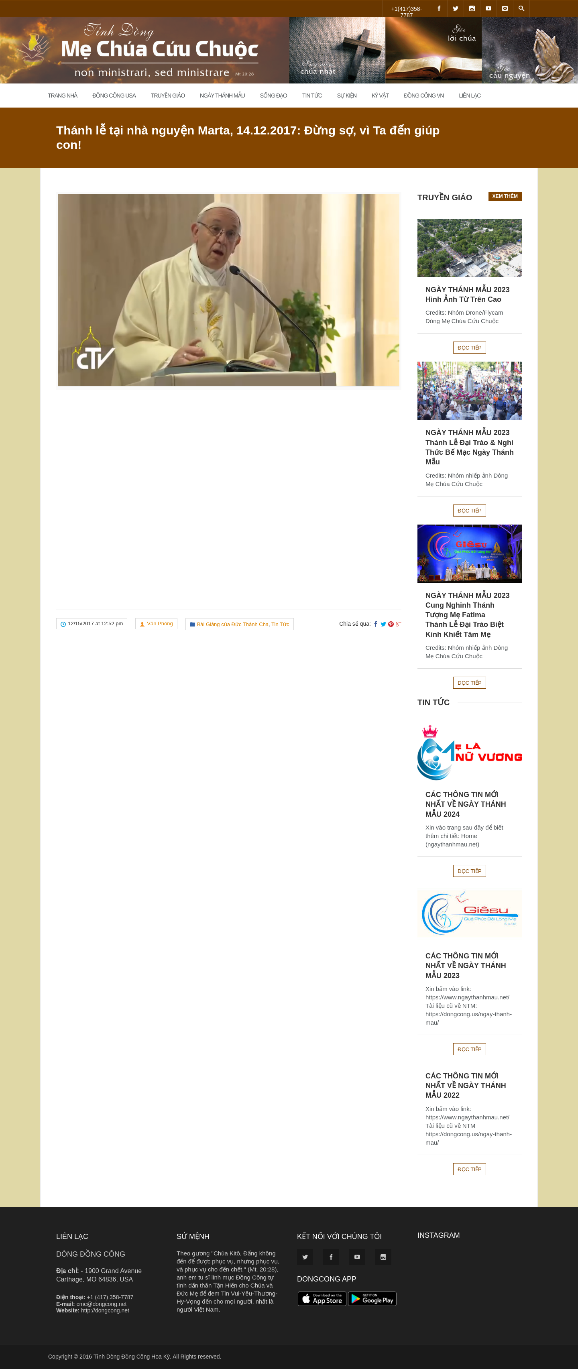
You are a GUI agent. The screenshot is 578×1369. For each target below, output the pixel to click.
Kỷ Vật (380, 95)
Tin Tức (312, 95)
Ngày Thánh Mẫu (222, 95)
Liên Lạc (469, 95)
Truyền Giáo (168, 95)
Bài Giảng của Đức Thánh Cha (233, 624)
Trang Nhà (62, 95)
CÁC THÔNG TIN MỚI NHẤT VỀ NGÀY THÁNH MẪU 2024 (465, 804)
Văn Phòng (160, 623)
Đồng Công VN (424, 95)
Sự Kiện (347, 95)
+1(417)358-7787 (406, 11)
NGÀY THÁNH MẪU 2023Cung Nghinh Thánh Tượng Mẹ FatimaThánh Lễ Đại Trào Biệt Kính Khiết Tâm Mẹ (467, 615)
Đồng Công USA (114, 95)
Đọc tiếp (469, 348)
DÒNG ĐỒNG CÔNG (90, 1254)
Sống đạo (273, 95)
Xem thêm (505, 196)
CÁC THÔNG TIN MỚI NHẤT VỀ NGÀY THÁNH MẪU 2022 (465, 1086)
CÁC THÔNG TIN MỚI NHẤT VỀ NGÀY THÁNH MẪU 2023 (465, 966)
